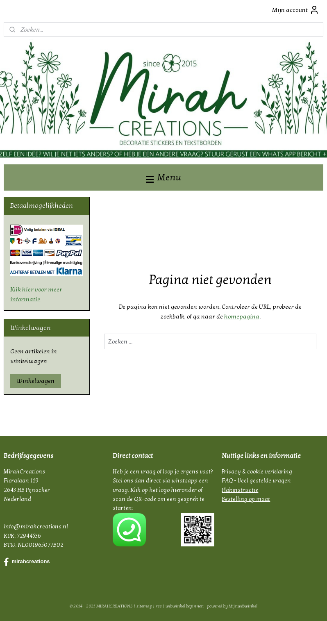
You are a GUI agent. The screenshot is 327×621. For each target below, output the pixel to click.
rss (159, 606)
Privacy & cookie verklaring (257, 471)
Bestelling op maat (246, 499)
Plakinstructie (240, 490)
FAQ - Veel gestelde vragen (256, 480)
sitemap (144, 606)
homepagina (241, 316)
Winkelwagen (35, 380)
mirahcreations (27, 562)
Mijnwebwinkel (243, 606)
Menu (163, 177)
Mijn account (295, 10)
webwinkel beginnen (185, 606)
